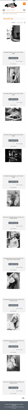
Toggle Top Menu (14, 0)
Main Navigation (3, 10)
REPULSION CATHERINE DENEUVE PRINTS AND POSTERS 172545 (13, 383)
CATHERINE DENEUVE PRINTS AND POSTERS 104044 (13, 94)
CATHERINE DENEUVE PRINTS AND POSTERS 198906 (13, 135)
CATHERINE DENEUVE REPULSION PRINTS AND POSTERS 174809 (13, 300)
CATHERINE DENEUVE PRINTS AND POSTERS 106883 (13, 53)
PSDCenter (14, 408)
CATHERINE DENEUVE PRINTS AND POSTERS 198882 (13, 177)
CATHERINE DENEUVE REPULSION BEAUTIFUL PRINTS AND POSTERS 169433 (13, 259)
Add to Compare (19, 61)
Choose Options (14, 58)
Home (3, 13)
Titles (7, 13)
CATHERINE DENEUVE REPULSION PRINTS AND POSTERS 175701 (13, 341)
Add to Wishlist (13, 63)
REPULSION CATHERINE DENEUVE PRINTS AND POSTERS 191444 (13, 218)
